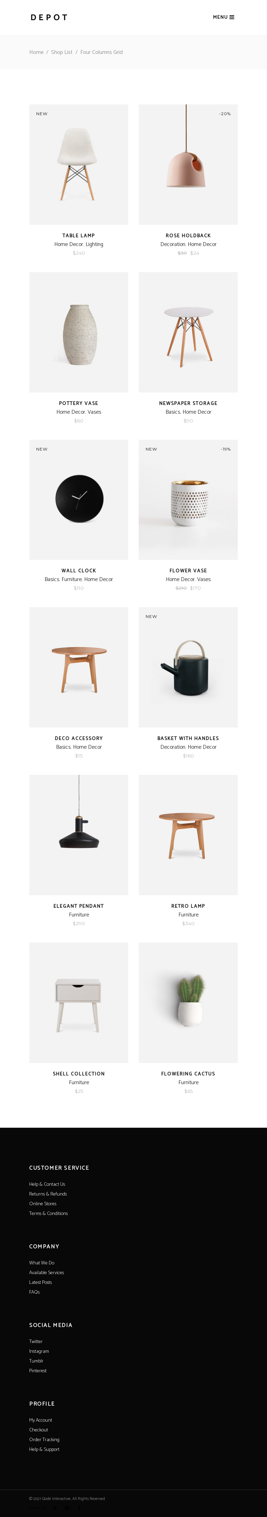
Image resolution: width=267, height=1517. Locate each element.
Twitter (36, 1342)
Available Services (46, 1273)
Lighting (94, 244)
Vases (94, 412)
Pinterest (38, 1371)
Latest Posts (40, 1283)
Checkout (38, 1430)
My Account (40, 1420)
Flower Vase (188, 571)
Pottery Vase (78, 404)
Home (36, 52)
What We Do (41, 1263)
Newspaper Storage (188, 404)
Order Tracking (44, 1440)
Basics (172, 412)
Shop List (62, 52)
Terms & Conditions (48, 1214)
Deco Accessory (79, 739)
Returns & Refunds (48, 1194)
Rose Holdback (188, 236)
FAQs (34, 1292)
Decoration (172, 244)
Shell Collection (79, 1074)
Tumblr (36, 1361)
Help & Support (44, 1450)
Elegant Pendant (79, 907)
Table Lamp (79, 236)
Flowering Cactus (188, 1074)
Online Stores (42, 1204)
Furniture (72, 579)
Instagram (39, 1352)
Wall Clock (79, 571)
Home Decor (68, 244)
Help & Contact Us (47, 1185)
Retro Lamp (188, 907)
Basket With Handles (188, 739)
